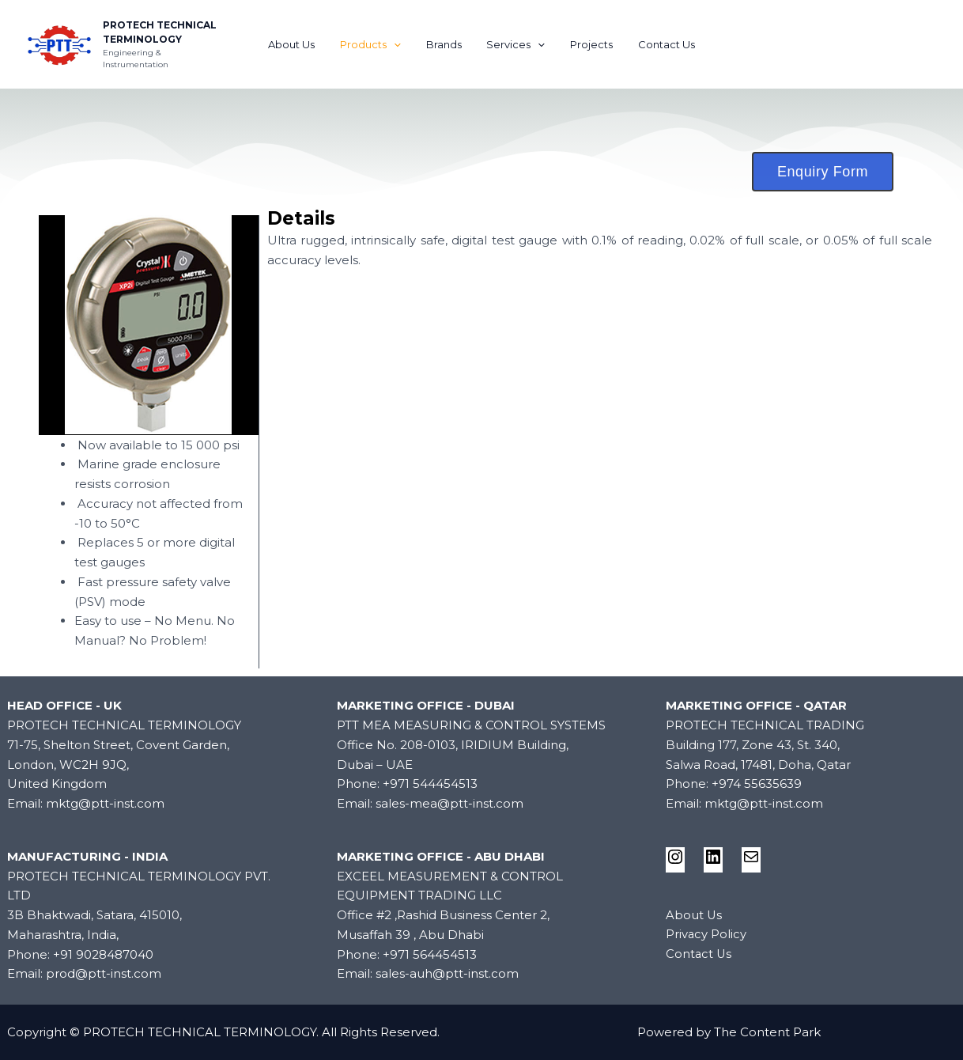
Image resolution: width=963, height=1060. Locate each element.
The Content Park (767, 1031)
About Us (303, 44)
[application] (401, 44)
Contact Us (654, 44)
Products (377, 44)
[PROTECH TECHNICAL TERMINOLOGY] (59, 43)
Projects (584, 44)
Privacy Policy (706, 933)
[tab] (599, 219)
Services (514, 44)
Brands (446, 44)
